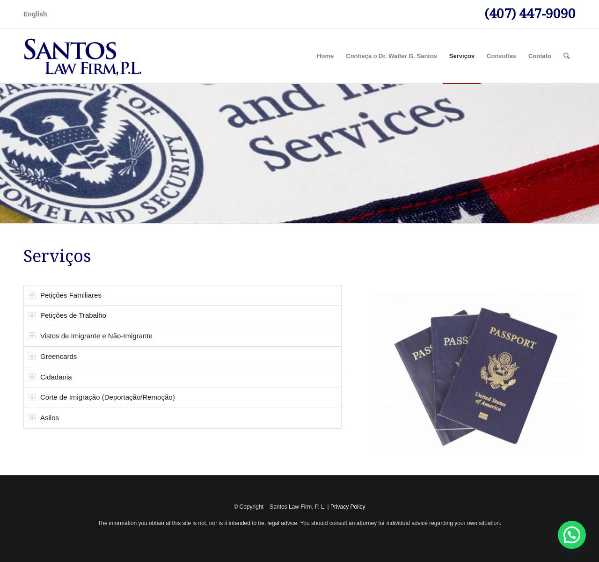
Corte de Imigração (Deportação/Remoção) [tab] (102, 397)
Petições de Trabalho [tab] (67, 315)
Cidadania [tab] (50, 377)
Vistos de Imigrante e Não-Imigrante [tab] (91, 336)
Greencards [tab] (53, 356)
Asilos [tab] (44, 418)
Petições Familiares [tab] (65, 295)
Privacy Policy (347, 507)
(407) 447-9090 (530, 14)
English (35, 14)
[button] (572, 535)
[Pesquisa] (566, 56)
